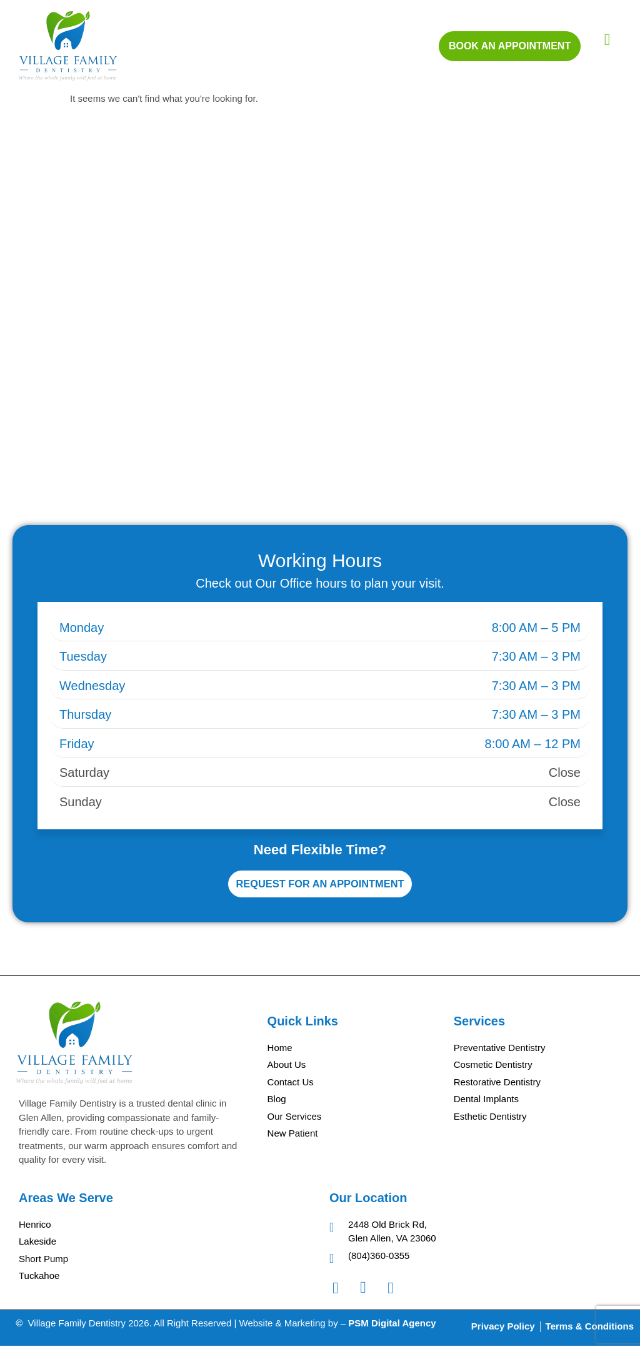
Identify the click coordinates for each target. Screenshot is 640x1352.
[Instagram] (369, 1294)
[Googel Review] (397, 1294)
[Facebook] (341, 1294)
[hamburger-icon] (607, 40)
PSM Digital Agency (392, 1329)
